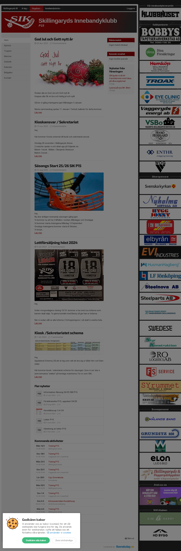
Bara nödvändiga (64, 540)
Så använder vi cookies (59, 532)
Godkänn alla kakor (36, 540)
